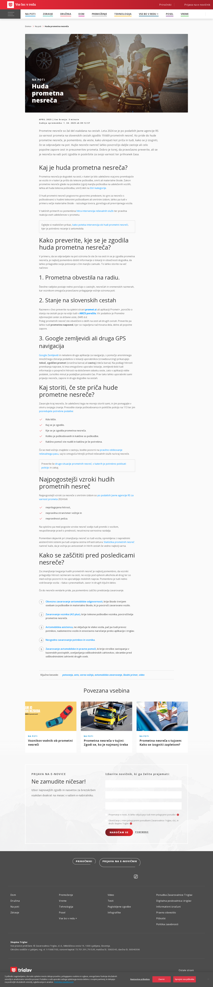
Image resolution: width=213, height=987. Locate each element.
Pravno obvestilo (166, 910)
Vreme (185, 14)
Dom (81, 14)
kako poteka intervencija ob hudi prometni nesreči (100, 224)
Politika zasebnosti (167, 922)
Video (111, 893)
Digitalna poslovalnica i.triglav (173, 898)
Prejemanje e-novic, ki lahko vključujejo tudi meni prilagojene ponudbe (144, 814)
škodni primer (130, 674)
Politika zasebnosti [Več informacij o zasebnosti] (63, 982)
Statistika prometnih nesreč (119, 542)
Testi (111, 898)
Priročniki (84, 861)
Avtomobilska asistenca (59, 627)
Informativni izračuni (168, 904)
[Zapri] (208, 979)
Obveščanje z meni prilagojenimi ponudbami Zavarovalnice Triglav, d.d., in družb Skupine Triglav (144, 822)
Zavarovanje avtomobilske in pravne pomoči (71, 648)
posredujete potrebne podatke (56, 411)
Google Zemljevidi (49, 355)
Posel (169, 14)
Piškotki (161, 916)
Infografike (114, 910)
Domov (28, 26)
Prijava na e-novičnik (120, 861)
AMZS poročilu (87, 313)
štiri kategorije (98, 188)
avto (76, 674)
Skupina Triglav (18, 940)
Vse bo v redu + (149, 14)
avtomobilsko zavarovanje (108, 674)
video (141, 674)
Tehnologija (122, 14)
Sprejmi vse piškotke (184, 979)
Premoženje (99, 14)
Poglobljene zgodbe (119, 904)
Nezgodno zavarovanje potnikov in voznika (70, 639)
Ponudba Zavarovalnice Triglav (174, 893)
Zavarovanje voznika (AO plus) (63, 614)
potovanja (67, 674)
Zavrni (161, 979)
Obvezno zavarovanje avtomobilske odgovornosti (74, 601)
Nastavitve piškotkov (140, 979)
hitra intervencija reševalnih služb (95, 211)
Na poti (30, 14)
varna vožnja (86, 674)
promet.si (91, 309)
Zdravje (48, 14)
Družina (65, 14)
